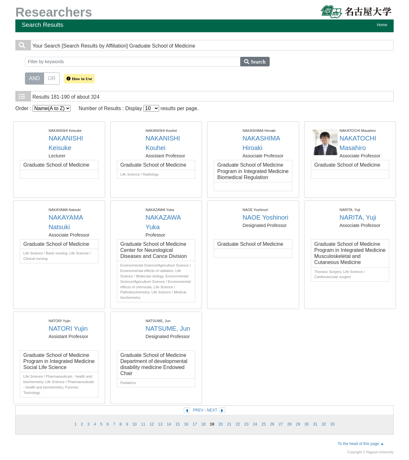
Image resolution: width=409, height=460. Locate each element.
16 (186, 424)
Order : (43, 108)
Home (382, 25)
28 (289, 424)
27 (281, 424)
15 (177, 424)
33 (332, 424)
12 (152, 424)
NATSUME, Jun (168, 328)
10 (134, 424)
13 (160, 424)
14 (169, 424)
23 (246, 424)
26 (272, 424)
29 (298, 424)
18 (203, 424)
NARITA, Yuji (358, 217)
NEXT (212, 410)
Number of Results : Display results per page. (138, 108)
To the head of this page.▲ (361, 443)
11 (143, 424)
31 (315, 424)
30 (307, 424)
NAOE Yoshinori (265, 217)
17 (195, 424)
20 (221, 424)
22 (237, 424)
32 (324, 424)
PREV (198, 410)
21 (229, 424)
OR (52, 78)
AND (34, 78)
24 (255, 424)
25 (263, 424)
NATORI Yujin (68, 328)
